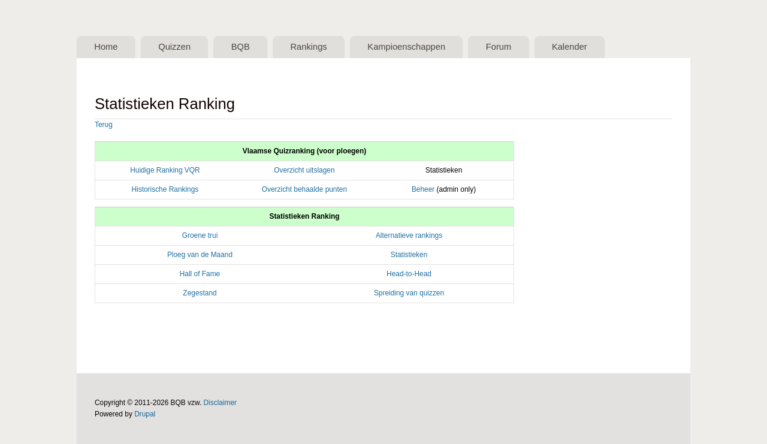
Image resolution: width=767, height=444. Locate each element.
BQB (240, 47)
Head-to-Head (408, 274)
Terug (104, 124)
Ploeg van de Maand (199, 254)
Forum (498, 47)
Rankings (308, 47)
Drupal (144, 414)
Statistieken (409, 254)
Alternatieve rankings (409, 235)
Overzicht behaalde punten (304, 189)
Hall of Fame (200, 274)
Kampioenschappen (406, 47)
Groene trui (200, 235)
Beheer (423, 189)
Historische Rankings (164, 189)
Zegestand (199, 293)
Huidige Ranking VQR (165, 170)
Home (105, 47)
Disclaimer (220, 402)
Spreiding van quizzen (409, 293)
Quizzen (174, 47)
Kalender (569, 47)
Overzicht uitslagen (304, 170)
